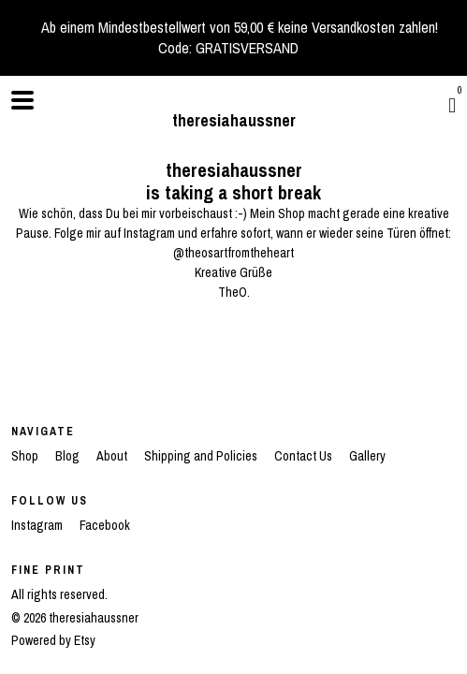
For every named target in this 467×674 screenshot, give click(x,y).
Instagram (38, 525)
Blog (68, 455)
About (113, 455)
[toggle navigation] (22, 100)
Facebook (105, 525)
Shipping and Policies (202, 455)
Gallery (367, 455)
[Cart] (452, 105)
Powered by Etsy (53, 640)
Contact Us (304, 455)
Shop (26, 455)
